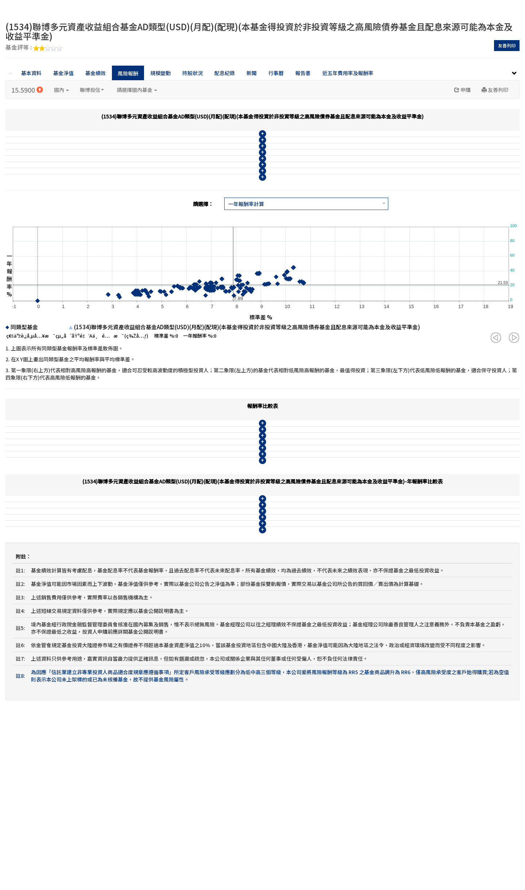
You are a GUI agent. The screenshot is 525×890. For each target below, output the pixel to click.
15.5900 (27, 89)
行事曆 (276, 73)
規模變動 (160, 73)
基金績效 (95, 73)
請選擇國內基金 (137, 89)
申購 (462, 89)
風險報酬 (128, 73)
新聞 (251, 73)
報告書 (303, 73)
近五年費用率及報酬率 (347, 73)
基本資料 (31, 73)
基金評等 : (33, 47)
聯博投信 (92, 89)
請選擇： (203, 269)
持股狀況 (192, 73)
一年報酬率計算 (246, 269)
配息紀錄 (224, 73)
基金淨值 (63, 73)
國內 (61, 89)
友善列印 (507, 45)
